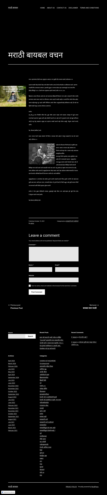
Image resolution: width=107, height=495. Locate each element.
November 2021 (13, 411)
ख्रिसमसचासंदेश (44, 377)
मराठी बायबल (13, 8)
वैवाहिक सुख (43, 456)
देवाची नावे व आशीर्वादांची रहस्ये (48, 397)
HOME (42, 8)
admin (32, 223)
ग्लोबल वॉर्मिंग (43, 388)
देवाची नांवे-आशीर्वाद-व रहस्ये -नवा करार (50, 400)
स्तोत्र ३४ (42, 472)
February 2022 (12, 405)
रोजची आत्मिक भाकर (45, 447)
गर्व (40, 383)
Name (31, 265)
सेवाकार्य (42, 469)
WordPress (94, 487)
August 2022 (12, 397)
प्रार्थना (41, 414)
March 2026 (12, 363)
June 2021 (11, 425)
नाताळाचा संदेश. (44, 405)
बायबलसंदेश (43, 425)
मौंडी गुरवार (43, 439)
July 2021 (11, 422)
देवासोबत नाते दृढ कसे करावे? (48, 348)
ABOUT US (51, 8)
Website (31, 275)
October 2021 (12, 414)
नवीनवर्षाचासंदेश (44, 402)
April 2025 (11, 374)
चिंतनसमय (42, 391)
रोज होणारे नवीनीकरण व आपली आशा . (50, 346)
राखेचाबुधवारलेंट (44, 444)
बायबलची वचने (44, 419)
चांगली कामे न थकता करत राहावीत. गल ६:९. (51, 343)
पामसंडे (42, 408)
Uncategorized (44, 363)
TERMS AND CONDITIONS (89, 8)
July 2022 (11, 400)
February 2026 (12, 366)
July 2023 (11, 380)
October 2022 (12, 391)
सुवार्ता (41, 467)
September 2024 (13, 377)
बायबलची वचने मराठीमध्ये (72, 221)
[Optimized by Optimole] (8, 492)
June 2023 (11, 383)
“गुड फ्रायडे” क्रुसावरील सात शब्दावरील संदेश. (51, 340)
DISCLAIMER (73, 8)
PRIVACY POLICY (71, 487)
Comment (32, 245)
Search (10, 333)
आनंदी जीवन (43, 372)
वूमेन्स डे (42, 453)
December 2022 (13, 386)
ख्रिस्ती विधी (43, 380)
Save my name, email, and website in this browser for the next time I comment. (54, 286)
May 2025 (11, 372)
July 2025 (11, 369)
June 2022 (11, 402)
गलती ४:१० (43, 386)
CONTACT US (61, 8)
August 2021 (12, 419)
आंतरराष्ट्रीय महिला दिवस (46, 366)
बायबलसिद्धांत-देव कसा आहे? (47, 428)
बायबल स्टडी (43, 416)
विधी (41, 450)
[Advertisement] (53, 32)
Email (57, 265)
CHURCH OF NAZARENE (48, 361)
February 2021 (12, 430)
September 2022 (13, 394)
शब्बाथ (41, 458)
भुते (41, 433)
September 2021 (13, 416)
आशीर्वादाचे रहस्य (44, 374)
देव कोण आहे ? (83, 337)
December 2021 (13, 408)
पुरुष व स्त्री (43, 411)
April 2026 (11, 361)
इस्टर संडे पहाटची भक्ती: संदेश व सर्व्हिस (50, 337)
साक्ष (41, 464)
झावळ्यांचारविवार (44, 394)
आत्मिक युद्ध (43, 369)
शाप (41, 461)
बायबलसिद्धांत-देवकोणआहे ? (47, 430)
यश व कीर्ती (43, 442)
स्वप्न (41, 475)
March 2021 (12, 428)
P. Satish (74, 337)
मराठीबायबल (43, 436)
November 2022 (13, 388)
